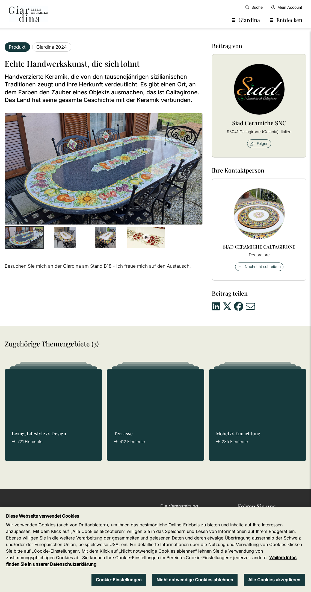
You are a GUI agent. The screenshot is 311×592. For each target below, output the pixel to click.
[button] (24, 237)
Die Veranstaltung (179, 506)
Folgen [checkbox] (259, 143)
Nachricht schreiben (259, 266)
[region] (155, 549)
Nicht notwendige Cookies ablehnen (194, 579)
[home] (28, 14)
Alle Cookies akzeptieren (274, 579)
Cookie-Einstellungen (119, 579)
